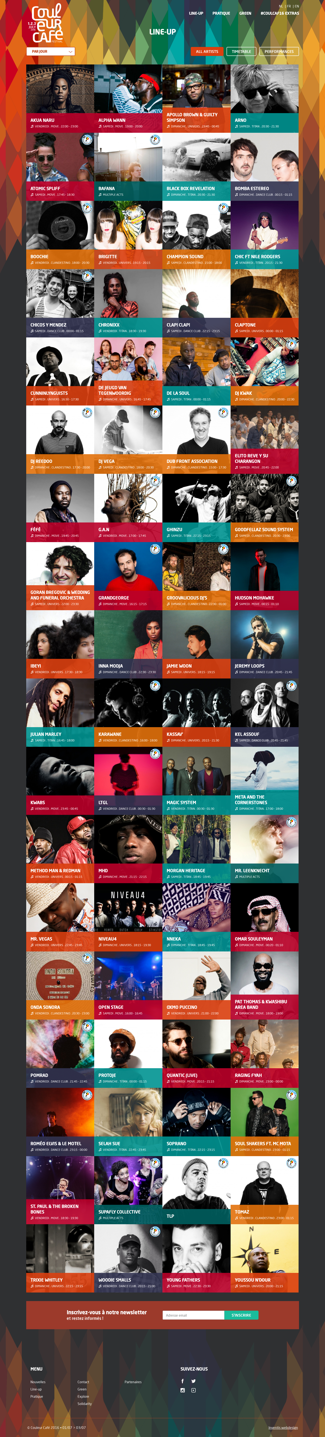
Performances (279, 51)
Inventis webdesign (283, 1427)
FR (289, 6)
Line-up (196, 13)
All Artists (207, 51)
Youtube (194, 1390)
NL (281, 6)
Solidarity (85, 1404)
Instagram (183, 1390)
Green (245, 13)
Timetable (241, 51)
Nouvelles (37, 1382)
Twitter (194, 1381)
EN (297, 6)
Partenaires (133, 1382)
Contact (83, 1382)
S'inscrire (241, 1315)
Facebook (183, 1381)
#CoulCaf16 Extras (280, 13)
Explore (83, 1396)
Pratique (221, 13)
